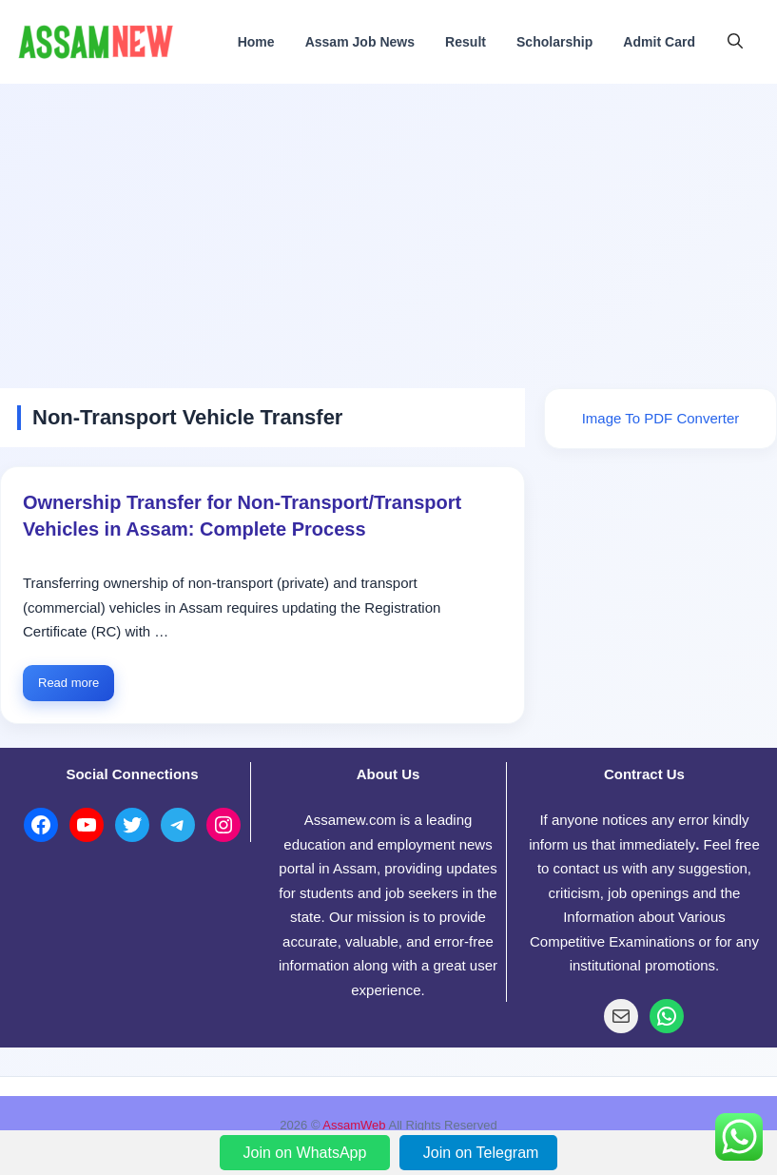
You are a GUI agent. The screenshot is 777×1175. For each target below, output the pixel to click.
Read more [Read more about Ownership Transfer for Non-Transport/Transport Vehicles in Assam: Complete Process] (68, 683)
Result (465, 41)
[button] (735, 41)
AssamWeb (353, 1125)
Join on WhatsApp (307, 1153)
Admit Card (659, 41)
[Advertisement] (388, 226)
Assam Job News (360, 41)
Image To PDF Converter (661, 418)
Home (256, 41)
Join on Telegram (481, 1153)
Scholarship (554, 41)
